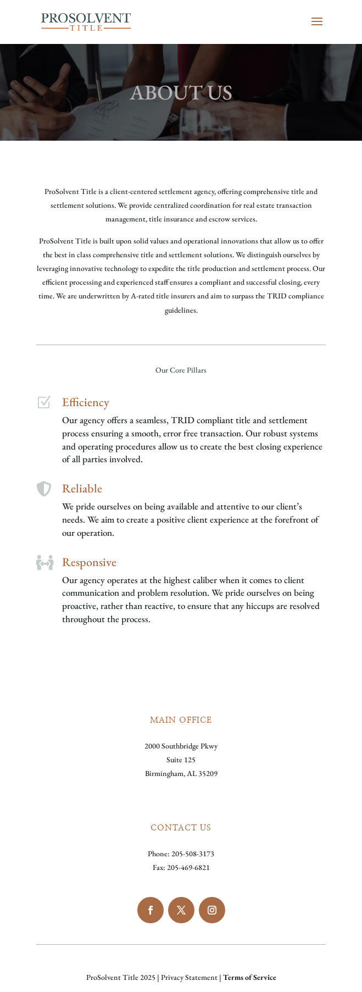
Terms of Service (249, 977)
